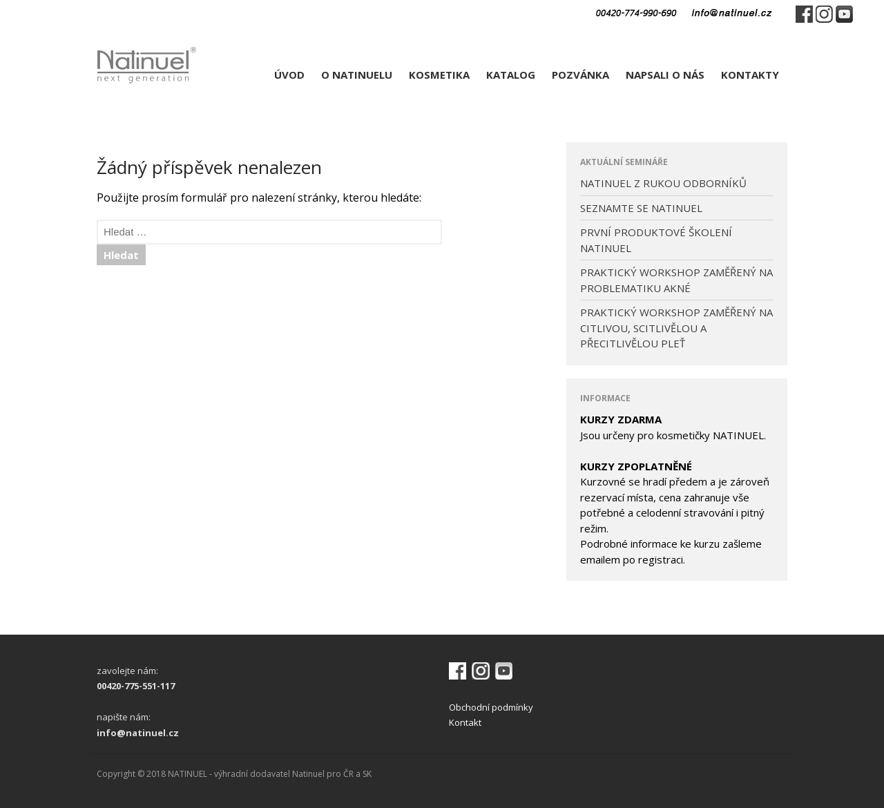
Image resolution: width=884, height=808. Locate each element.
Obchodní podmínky (491, 707)
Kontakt (465, 722)
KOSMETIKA (439, 74)
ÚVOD (289, 74)
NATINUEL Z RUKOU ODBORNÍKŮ (663, 183)
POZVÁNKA (580, 74)
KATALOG (510, 74)
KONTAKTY (750, 74)
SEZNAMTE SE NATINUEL (641, 208)
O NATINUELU (356, 74)
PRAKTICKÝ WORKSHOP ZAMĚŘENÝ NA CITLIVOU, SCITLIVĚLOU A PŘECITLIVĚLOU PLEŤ (676, 327)
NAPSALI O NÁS (665, 74)
